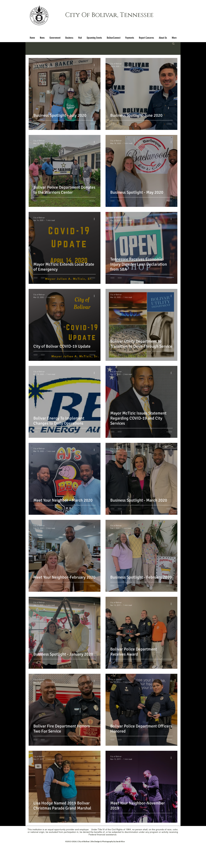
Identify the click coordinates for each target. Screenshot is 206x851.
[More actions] (95, 65)
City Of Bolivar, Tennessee (109, 15)
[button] (55, 38)
